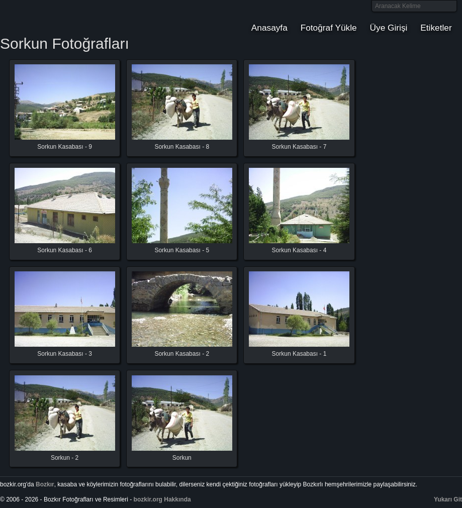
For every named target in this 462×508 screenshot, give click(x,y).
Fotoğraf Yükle (329, 28)
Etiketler (435, 28)
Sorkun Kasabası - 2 (181, 353)
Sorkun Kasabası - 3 (64, 353)
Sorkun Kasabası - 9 (64, 146)
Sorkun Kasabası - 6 (64, 250)
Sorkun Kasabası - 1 (299, 353)
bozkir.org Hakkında (162, 499)
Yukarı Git (448, 499)
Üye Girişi (389, 28)
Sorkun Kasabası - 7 (299, 146)
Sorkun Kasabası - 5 (181, 250)
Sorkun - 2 (64, 457)
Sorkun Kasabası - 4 (299, 250)
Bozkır (68, 17)
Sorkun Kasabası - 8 (181, 146)
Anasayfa (269, 28)
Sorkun (182, 457)
